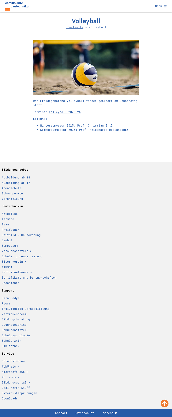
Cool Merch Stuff (16, 388)
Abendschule (11, 188)
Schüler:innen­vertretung (22, 256)
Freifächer (10, 229)
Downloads (10, 398)
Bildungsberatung (16, 319)
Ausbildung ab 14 (16, 177)
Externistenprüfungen (19, 393)
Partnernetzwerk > (17, 272)
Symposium (10, 245)
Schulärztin (11, 340)
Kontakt (61, 413)
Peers (6, 303)
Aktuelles (10, 214)
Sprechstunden (13, 361)
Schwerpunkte (12, 193)
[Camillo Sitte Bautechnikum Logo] (18, 6)
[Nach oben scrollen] (165, 403)
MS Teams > (10, 377)
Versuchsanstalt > (17, 251)
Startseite (74, 27)
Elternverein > (14, 261)
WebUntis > (10, 366)
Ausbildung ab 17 (16, 182)
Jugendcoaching (14, 324)
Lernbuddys (10, 298)
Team (5, 224)
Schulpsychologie (16, 335)
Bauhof (7, 240)
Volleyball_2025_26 (65, 112)
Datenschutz (84, 413)
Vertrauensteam (14, 314)
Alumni (7, 267)
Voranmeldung (12, 198)
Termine (8, 219)
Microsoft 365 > (15, 372)
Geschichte (10, 283)
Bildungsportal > (16, 382)
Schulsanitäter (14, 330)
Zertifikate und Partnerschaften (29, 277)
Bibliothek (10, 346)
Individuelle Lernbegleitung (25, 308)
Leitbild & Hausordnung (21, 235)
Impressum (109, 413)
